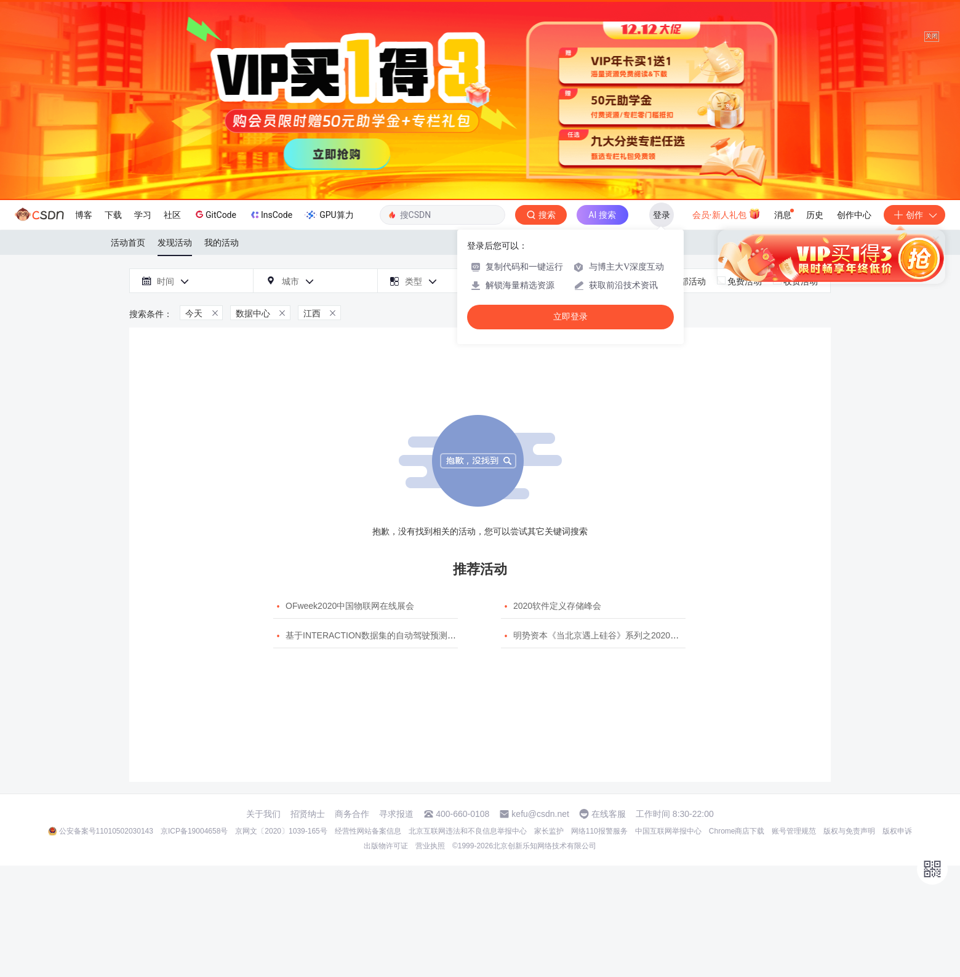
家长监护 (549, 831)
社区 (172, 215)
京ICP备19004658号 (194, 831)
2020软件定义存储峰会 (557, 606)
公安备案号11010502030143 (106, 831)
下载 (113, 215)
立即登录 (570, 316)
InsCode (270, 214)
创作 (914, 215)
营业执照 (430, 846)
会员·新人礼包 (726, 213)
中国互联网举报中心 (668, 831)
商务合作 (352, 814)
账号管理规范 (794, 831)
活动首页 (128, 242)
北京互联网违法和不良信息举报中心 (468, 831)
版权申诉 (897, 831)
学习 (142, 215)
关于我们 (263, 814)
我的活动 (221, 242)
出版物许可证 (386, 846)
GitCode (214, 214)
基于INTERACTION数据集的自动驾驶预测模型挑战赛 (388, 635)
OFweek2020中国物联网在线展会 (350, 606)
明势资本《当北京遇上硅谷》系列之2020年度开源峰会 (617, 635)
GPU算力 (329, 215)
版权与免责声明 (849, 831)
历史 (814, 215)
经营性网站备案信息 (368, 831)
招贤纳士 (307, 814)
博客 (83, 215)
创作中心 (854, 215)
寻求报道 (396, 814)
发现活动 (175, 242)
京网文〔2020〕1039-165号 (281, 831)
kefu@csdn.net (540, 814)
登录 (661, 215)
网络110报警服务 (599, 831)
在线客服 (608, 814)
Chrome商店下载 (737, 831)
